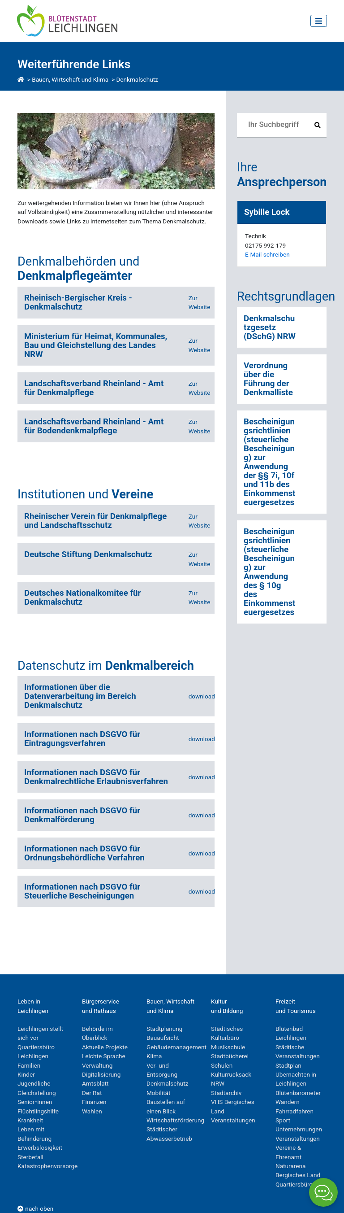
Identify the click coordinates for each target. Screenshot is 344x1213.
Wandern (287, 1101)
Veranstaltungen (233, 1120)
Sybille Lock (266, 212)
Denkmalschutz (137, 79)
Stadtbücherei (230, 1056)
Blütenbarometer (298, 1092)
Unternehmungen (298, 1129)
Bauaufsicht (162, 1037)
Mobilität (158, 1092)
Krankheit (30, 1120)
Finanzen (94, 1101)
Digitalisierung (101, 1074)
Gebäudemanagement (176, 1047)
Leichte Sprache (103, 1056)
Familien (28, 1065)
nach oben (35, 1208)
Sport (282, 1120)
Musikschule (228, 1047)
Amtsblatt (95, 1083)
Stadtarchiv (226, 1092)
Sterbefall (30, 1157)
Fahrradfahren (294, 1111)
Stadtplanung (164, 1028)
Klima (154, 1056)
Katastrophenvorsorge (47, 1165)
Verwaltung (97, 1065)
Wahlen (92, 1111)
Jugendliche (33, 1083)
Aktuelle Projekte (105, 1047)
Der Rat (92, 1092)
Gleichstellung (36, 1092)
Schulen (221, 1065)
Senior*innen (34, 1101)
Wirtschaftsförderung (175, 1120)
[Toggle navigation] (318, 21)
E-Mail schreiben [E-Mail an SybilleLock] (267, 254)
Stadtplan (288, 1065)
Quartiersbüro (294, 1184)
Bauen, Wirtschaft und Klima (70, 79)
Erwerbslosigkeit (39, 1147)
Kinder (26, 1074)
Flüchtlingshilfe (38, 1111)
